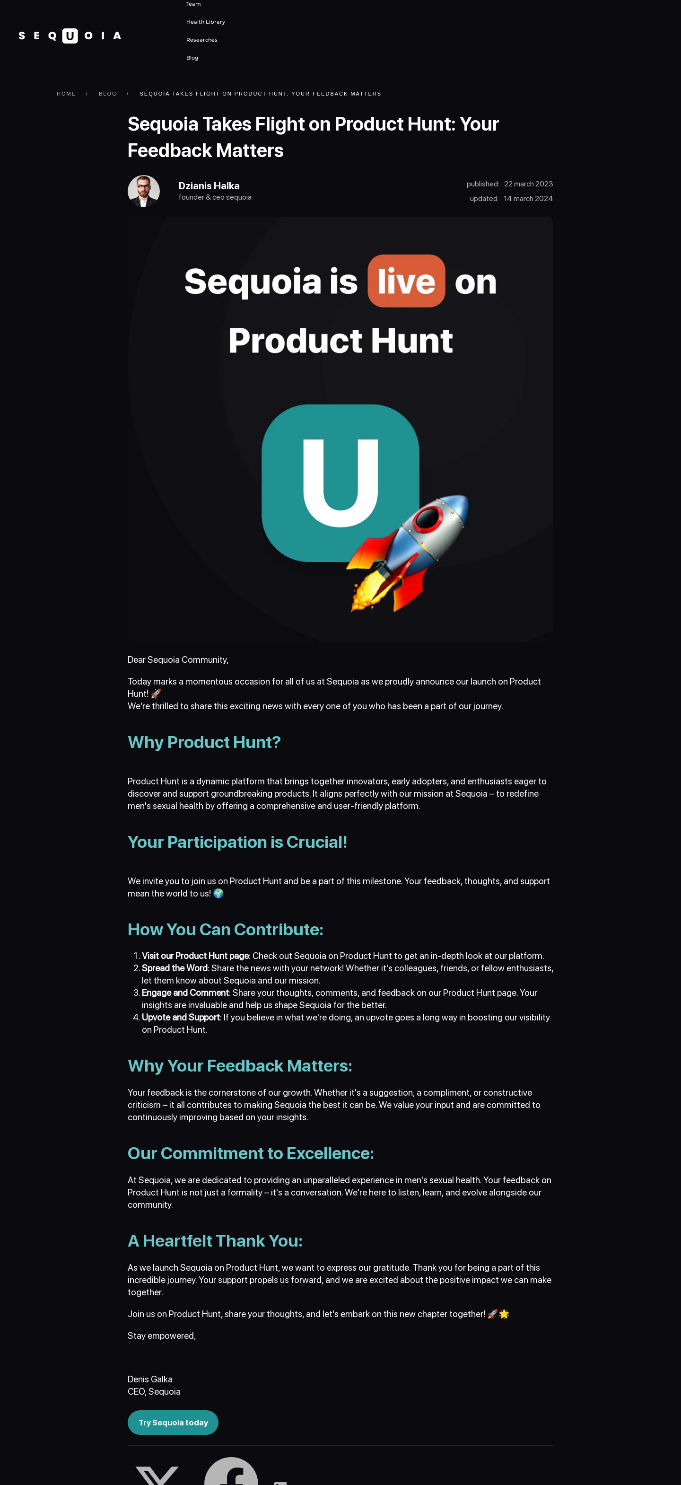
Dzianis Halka (212, 187)
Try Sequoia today (174, 1424)
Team (193, 3)
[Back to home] (70, 36)
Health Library (205, 21)
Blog (192, 57)
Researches (202, 39)
